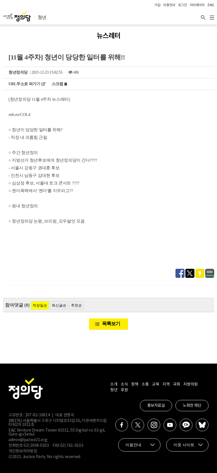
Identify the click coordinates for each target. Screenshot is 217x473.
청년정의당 (18, 72)
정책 (134, 384)
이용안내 (169, 5)
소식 (124, 384)
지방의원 (190, 384)
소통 (145, 384)
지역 (166, 384)
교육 (155, 384)
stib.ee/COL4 (19, 114)
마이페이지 (197, 5)
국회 (176, 384)
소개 (113, 384)
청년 (113, 390)
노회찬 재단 (192, 405)
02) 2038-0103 (36, 445)
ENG (211, 5)
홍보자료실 (156, 405)
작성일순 (39, 305)
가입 (157, 5)
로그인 (182, 5)
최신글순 (59, 305)
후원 (124, 390)
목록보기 (111, 323)
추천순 (76, 305)
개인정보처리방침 (22, 451)
